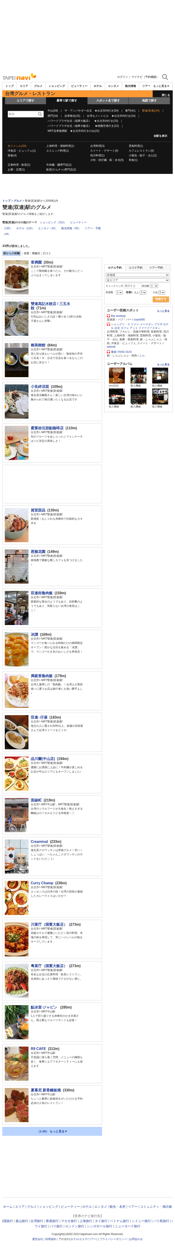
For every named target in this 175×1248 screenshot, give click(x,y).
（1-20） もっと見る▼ (52, 1131)
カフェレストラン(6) (141, 150)
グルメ (38, 86)
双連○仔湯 (39, 717)
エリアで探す (25, 100)
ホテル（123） (25, 228)
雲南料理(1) (136, 145)
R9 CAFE (38, 1049)
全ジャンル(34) (17, 145)
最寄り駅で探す (67, 100)
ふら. (142, 355)
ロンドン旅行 (74, 1226)
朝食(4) (12, 155)
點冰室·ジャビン (44, 1007)
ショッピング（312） (53, 222)
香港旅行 (52, 1221)
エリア (24, 86)
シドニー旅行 (141, 1221)
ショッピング (57, 86)
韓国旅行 (6, 1221)
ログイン (122, 77)
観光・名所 (118, 1206)
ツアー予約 (156, 267)
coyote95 (139, 319)
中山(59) (53, 110)
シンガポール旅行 (99, 1226)
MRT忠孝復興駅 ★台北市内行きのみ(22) (73, 130)
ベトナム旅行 (119, 1221)
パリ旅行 (56, 1226)
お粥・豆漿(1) (16, 169)
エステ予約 (135, 267)
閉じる (166, 95)
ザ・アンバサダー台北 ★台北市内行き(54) (91, 110)
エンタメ (113, 86)
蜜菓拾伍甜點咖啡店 (47, 428)
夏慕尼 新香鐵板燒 (46, 1090)
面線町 (36, 800)
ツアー (133, 1206)
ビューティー (79, 86)
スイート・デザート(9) (104, 150)
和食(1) (133, 160)
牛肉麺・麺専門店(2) (59, 164)
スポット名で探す (108, 100)
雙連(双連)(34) (151, 110)
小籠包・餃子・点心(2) (143, 155)
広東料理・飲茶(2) (19, 164)
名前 (26, 253)
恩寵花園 (38, 552)
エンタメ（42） (47, 228)
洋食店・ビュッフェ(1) (22, 150)
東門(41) (130, 110)
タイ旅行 (101, 1221)
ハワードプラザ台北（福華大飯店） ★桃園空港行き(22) (83, 125)
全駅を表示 (160, 135)
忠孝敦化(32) (72, 115)
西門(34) (53, 115)
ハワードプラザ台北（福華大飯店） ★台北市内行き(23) (83, 120)
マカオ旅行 (69, 1221)
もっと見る (163, 311)
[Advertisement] (87, 36)
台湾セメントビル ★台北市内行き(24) (111, 115)
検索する (160, 299)
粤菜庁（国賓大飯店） (49, 966)
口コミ (47, 253)
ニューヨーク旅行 (127, 1226)
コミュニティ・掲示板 (156, 1206)
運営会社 (37, 1239)
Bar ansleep (118, 316)
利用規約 (50, 1239)
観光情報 (130, 86)
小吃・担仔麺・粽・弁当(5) (107, 160)
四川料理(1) (97, 155)
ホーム (8, 1206)
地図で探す (149, 100)
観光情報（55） (71, 228)
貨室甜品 (38, 510)
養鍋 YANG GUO (121, 351)
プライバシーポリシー (113, 1239)
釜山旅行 (21, 1221)
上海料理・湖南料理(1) (60, 145)
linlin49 (111, 346)
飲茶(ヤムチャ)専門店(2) (61, 169)
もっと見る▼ (161, 86)
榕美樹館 (38, 345)
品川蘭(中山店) (43, 759)
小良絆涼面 (40, 387)
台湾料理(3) (97, 145)
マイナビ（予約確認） (145, 77)
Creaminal (39, 842)
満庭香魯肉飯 (42, 676)
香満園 (36, 262)
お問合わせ (136, 1239)
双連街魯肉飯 (42, 593)
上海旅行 (86, 1221)
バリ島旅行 (161, 1221)
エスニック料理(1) (57, 150)
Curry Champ (42, 883)
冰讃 (34, 634)
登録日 (36, 253)
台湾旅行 (37, 1221)
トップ (9, 86)
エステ (83, 1239)
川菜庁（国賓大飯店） (49, 924)
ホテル (98, 86)
